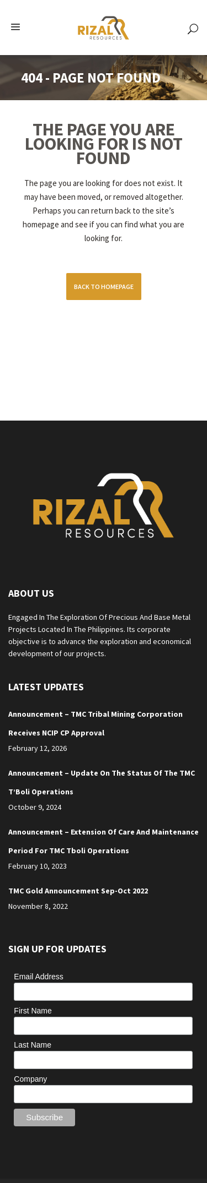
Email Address (38, 976)
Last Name (32, 1044)
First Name (32, 1010)
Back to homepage (104, 286)
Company (30, 1079)
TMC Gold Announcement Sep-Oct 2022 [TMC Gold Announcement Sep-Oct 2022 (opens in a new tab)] (78, 891)
